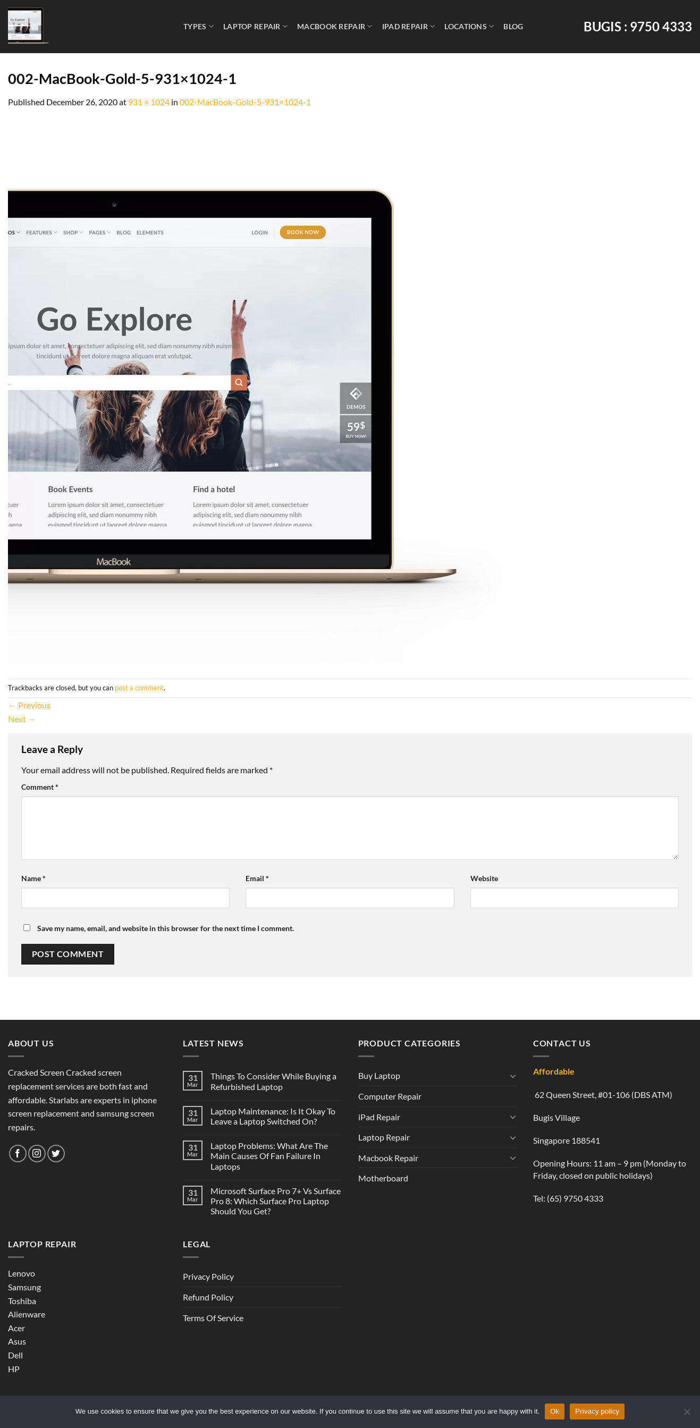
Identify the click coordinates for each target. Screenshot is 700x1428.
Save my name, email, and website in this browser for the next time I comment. (165, 928)
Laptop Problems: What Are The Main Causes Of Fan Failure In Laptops (269, 1155)
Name (33, 878)
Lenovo (21, 1273)
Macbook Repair (335, 26)
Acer (16, 1328)
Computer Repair (389, 1096)
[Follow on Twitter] (56, 1153)
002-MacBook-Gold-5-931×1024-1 (245, 102)
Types (198, 26)
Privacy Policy (208, 1276)
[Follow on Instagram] (37, 1153)
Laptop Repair (255, 26)
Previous (29, 705)
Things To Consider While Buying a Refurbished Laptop (273, 1081)
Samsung (24, 1287)
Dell (15, 1355)
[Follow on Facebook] (18, 1153)
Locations (469, 26)
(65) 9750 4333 (575, 1198)
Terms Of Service (213, 1318)
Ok (554, 1411)
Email (257, 878)
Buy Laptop (379, 1075)
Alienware (26, 1314)
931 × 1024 (149, 102)
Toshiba (22, 1301)
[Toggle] (513, 1075)
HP (14, 1369)
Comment (39, 786)
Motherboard (383, 1178)
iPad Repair (408, 26)
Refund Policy (208, 1297)
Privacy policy (597, 1411)
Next (22, 719)
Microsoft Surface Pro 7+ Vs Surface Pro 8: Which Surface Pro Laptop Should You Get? (275, 1201)
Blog (513, 26)
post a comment (139, 687)
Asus (17, 1341)
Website (484, 878)
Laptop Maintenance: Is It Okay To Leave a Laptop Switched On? (272, 1116)
